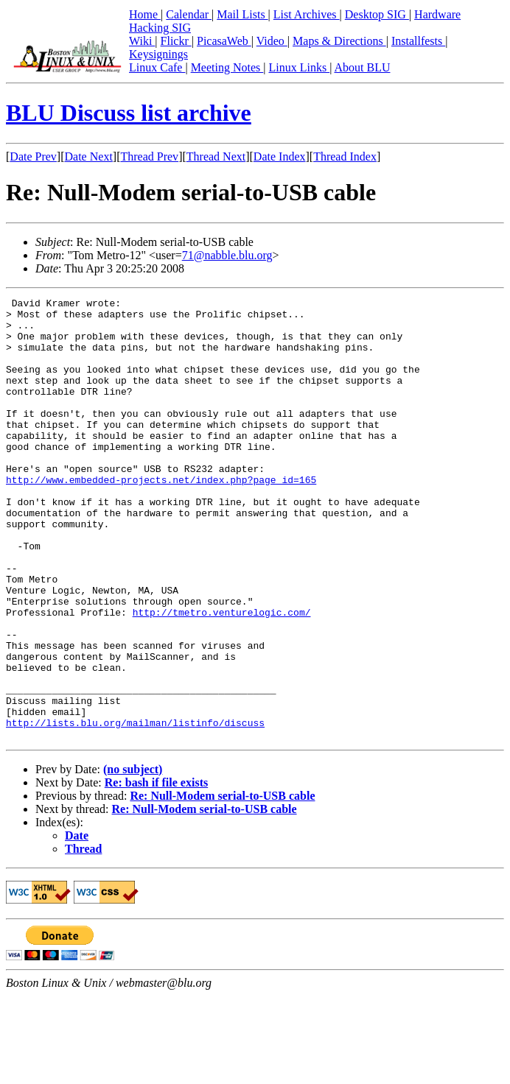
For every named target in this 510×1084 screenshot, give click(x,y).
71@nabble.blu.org (227, 255)
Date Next (89, 156)
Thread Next (215, 156)
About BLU (362, 67)
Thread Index (345, 156)
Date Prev (33, 156)
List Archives (306, 14)
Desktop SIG (377, 14)
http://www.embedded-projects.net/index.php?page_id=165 (161, 517)
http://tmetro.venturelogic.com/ (222, 676)
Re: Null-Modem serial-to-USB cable (222, 884)
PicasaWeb (224, 41)
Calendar (189, 14)
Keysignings (158, 54)
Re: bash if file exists (156, 871)
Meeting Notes (227, 67)
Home (145, 14)
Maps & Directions (339, 41)
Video (271, 41)
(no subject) (132, 857)
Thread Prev (149, 156)
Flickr (176, 41)
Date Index (280, 156)
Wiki (142, 41)
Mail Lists (242, 14)
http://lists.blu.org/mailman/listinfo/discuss (135, 808)
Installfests (418, 41)
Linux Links (298, 67)
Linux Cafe (157, 67)
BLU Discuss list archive (128, 112)
